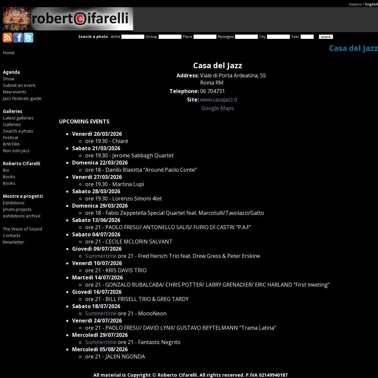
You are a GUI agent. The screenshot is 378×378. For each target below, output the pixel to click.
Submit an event (19, 85)
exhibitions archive (21, 216)
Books (9, 177)
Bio (6, 170)
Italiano (355, 4)
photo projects (17, 209)
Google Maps (217, 108)
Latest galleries (18, 118)
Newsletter (13, 242)
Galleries (12, 124)
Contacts (12, 235)
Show (8, 79)
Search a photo (18, 131)
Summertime (101, 256)
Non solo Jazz (16, 150)
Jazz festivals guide (22, 98)
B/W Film (11, 144)
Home (9, 52)
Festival (10, 137)
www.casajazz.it (218, 99)
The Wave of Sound (22, 229)
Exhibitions (13, 203)
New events (14, 92)
